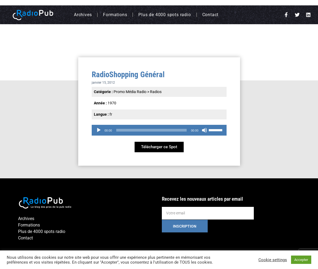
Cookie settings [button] (272, 259)
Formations (115, 14)
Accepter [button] (301, 260)
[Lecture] (98, 130)
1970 (112, 103)
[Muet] (204, 130)
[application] (159, 130)
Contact (210, 14)
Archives (83, 14)
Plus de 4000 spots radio (164, 14)
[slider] (151, 130)
